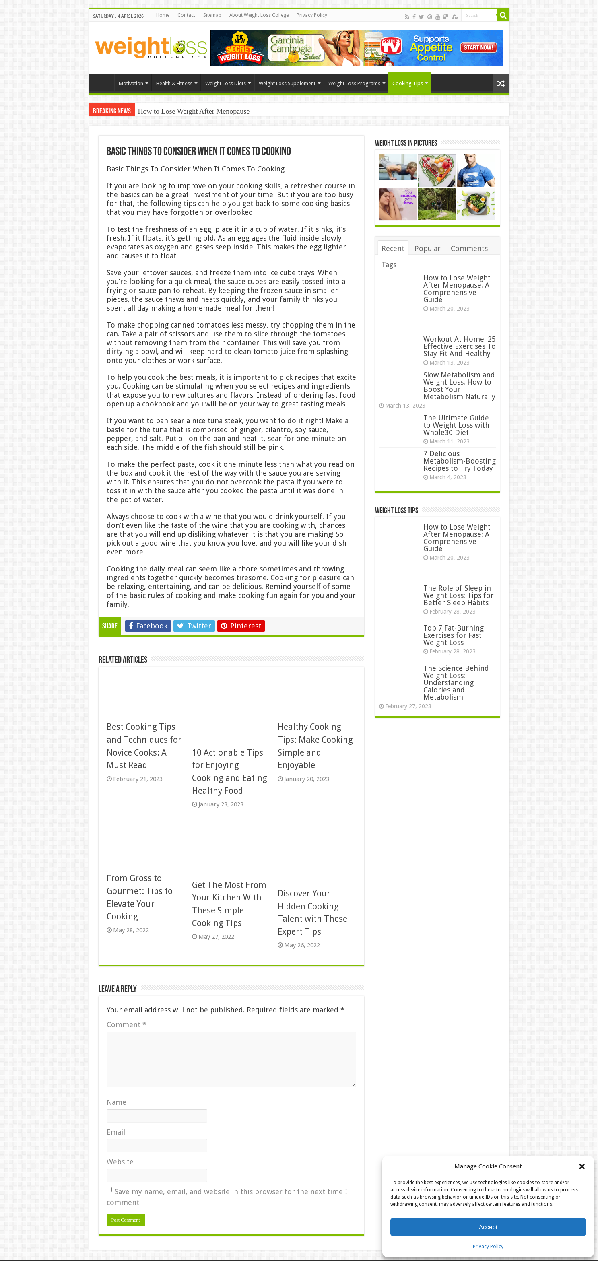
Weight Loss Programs (354, 83)
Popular (427, 248)
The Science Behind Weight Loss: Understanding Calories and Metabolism (456, 682)
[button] (582, 1166)
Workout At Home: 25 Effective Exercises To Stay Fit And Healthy (459, 346)
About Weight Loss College (259, 15)
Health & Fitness (174, 83)
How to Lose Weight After (176, 111)
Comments (469, 248)
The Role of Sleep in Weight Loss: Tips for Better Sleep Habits (458, 595)
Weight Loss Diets (225, 83)
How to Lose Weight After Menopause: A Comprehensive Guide (457, 289)
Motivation (131, 83)
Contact (186, 15)
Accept (488, 1227)
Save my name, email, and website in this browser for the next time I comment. (227, 1197)
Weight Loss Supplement (287, 83)
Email (116, 1132)
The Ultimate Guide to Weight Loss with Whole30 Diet (456, 425)
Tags (388, 264)
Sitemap (212, 15)
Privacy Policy (488, 1246)
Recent (392, 248)
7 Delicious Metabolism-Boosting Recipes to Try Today (459, 460)
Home (162, 15)
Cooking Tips (407, 83)
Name (116, 1102)
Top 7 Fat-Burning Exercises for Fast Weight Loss (453, 635)
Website (120, 1162)
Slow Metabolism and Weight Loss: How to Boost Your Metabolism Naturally (459, 386)
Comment (126, 1024)
